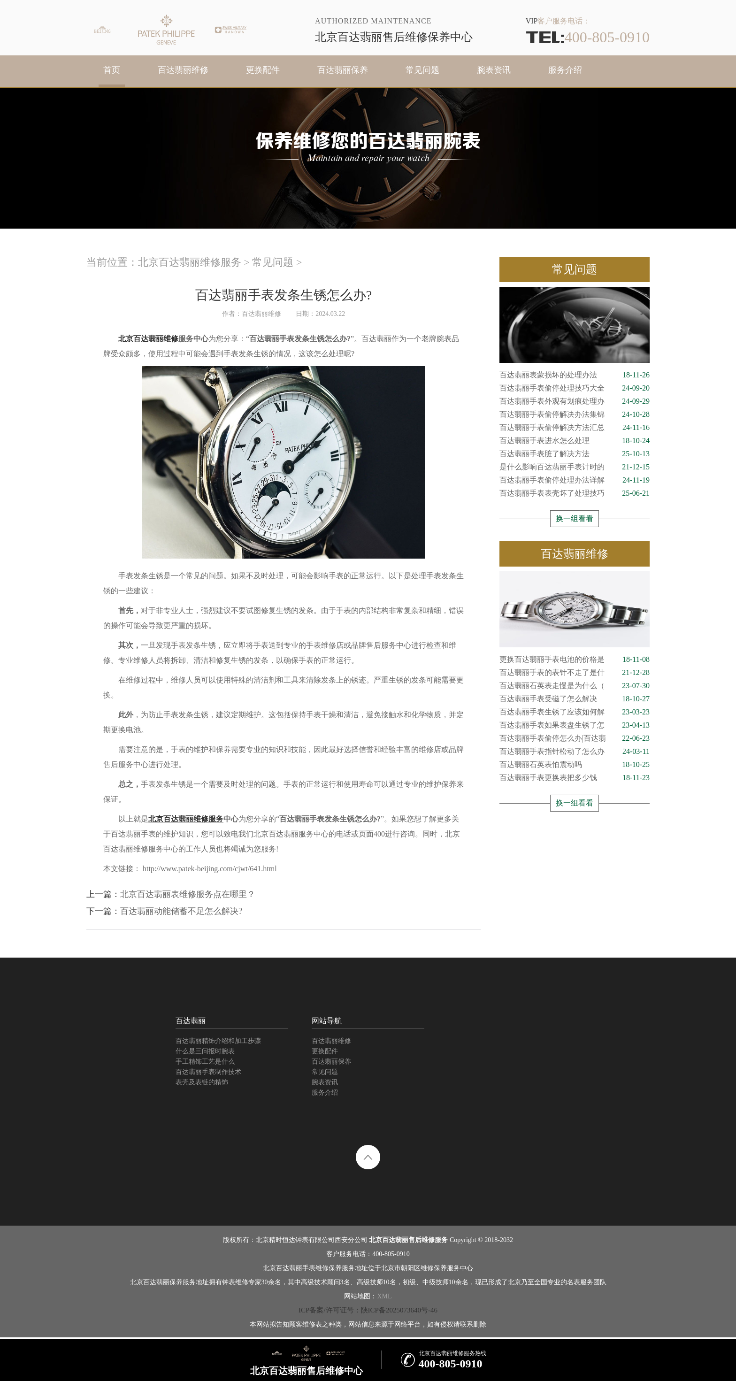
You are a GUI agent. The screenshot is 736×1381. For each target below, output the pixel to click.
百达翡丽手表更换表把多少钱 (574, 777)
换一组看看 (574, 518)
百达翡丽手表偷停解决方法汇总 (574, 427)
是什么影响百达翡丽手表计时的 (574, 467)
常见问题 (422, 70)
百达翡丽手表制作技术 (208, 1071)
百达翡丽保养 (342, 70)
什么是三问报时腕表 (205, 1051)
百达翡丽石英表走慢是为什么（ (574, 685)
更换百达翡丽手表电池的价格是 (574, 659)
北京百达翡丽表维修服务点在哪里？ (187, 894)
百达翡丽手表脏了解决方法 (574, 453)
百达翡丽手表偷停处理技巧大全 (574, 388)
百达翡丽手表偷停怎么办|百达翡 (574, 738)
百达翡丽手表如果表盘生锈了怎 (574, 725)
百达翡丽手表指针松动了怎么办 (574, 751)
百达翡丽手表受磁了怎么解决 (574, 699)
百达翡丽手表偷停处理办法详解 (574, 480)
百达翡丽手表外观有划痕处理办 (574, 401)
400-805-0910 (588, 37)
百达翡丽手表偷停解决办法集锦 (574, 414)
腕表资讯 (494, 70)
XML (384, 1296)
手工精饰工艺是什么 (205, 1061)
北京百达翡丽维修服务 (189, 262)
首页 (111, 70)
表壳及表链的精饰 (202, 1082)
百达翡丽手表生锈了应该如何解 (574, 712)
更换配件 (263, 70)
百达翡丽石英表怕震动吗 (574, 764)
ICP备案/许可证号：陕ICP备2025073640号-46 (368, 1310)
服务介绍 (565, 70)
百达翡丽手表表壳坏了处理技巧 (574, 493)
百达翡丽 (191, 1021)
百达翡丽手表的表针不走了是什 (574, 672)
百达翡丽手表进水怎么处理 (574, 440)
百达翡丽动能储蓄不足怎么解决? (181, 911)
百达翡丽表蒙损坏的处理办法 (574, 375)
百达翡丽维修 (183, 70)
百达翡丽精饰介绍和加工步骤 (218, 1040)
